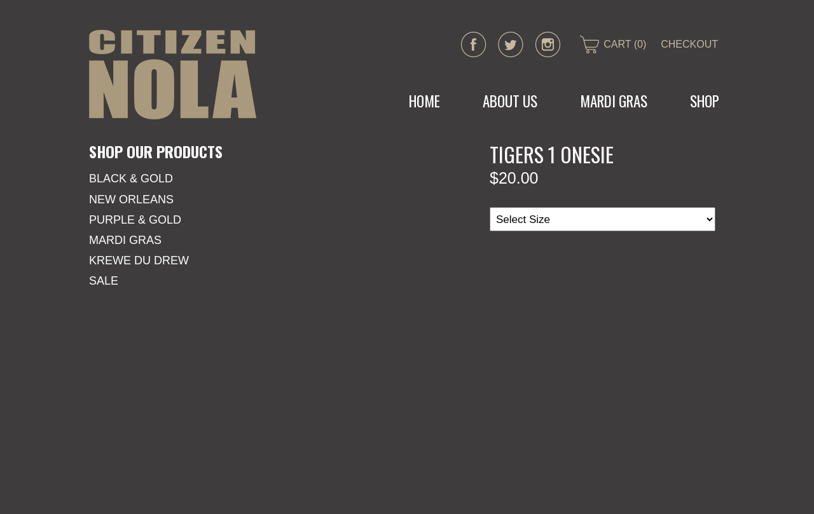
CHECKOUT (689, 44)
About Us (510, 101)
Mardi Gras (125, 240)
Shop (704, 101)
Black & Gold (131, 178)
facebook (473, 44)
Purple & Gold (135, 219)
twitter (510, 44)
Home (424, 101)
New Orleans (131, 199)
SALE (103, 280)
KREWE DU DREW (139, 260)
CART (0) (625, 44)
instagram (547, 44)
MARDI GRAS (613, 101)
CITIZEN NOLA (172, 74)
